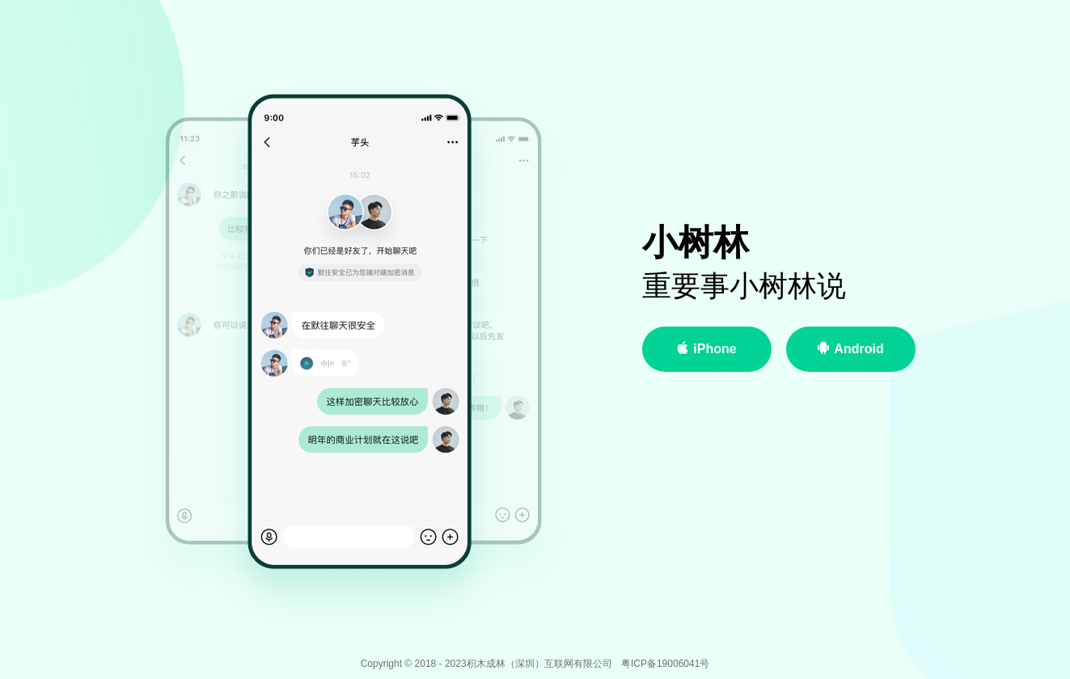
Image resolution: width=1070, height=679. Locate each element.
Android (850, 348)
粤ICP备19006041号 (665, 663)
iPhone (706, 348)
